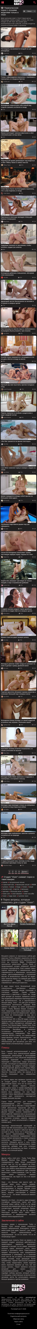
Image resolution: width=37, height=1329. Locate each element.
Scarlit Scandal (6, 389)
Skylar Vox (5, 557)
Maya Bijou (5, 753)
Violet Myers (5, 193)
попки (25, 887)
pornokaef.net (31, 1297)
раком (5, 882)
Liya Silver (5, 333)
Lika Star (4, 444)
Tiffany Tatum (5, 165)
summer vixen (23, 896)
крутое (16, 889)
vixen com (6, 894)
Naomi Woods (6, 417)
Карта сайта (18, 1321)
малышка (24, 889)
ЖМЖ (34, 884)
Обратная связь (18, 1319)
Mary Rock (5, 222)
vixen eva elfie (29, 894)
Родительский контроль (18, 1316)
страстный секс (8, 884)
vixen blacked (17, 894)
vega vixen (12, 896)
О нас (19, 1324)
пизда (18, 887)
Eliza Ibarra (5, 613)
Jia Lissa (4, 529)
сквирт (26, 891)
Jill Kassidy (5, 501)
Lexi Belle (5, 810)
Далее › (25, 872)
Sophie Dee (5, 585)
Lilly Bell (4, 277)
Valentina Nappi (6, 865)
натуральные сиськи (16, 882)
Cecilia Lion (5, 82)
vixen (5, 896)
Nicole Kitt (5, 53)
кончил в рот (7, 889)
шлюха (5, 887)
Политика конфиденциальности (18, 1313)
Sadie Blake (5, 781)
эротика (6, 891)
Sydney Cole (5, 725)
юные (31, 887)
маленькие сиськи (23, 884)
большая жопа (16, 891)
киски (12, 887)
